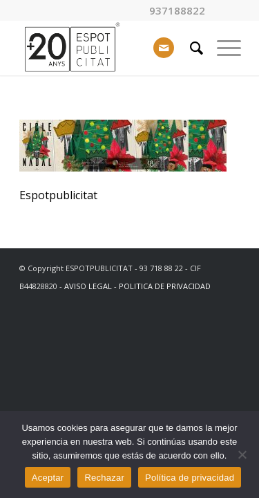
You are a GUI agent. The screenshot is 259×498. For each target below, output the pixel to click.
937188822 (177, 11)
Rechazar (104, 477)
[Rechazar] (242, 454)
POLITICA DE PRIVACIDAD (165, 286)
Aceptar (48, 477)
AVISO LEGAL (88, 286)
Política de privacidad (189, 477)
